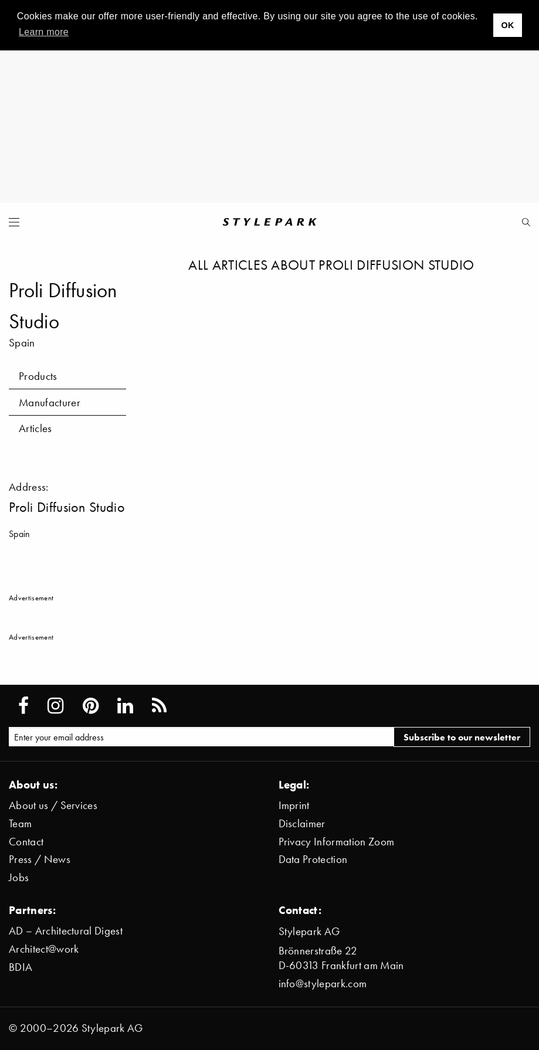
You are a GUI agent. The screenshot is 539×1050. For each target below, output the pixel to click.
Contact (26, 841)
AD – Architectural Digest (66, 930)
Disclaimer (302, 823)
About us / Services (53, 805)
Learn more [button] (44, 32)
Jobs (19, 877)
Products (38, 376)
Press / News (39, 859)
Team (20, 823)
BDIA (20, 967)
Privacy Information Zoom (337, 841)
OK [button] (507, 25)
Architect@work (44, 949)
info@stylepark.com (323, 983)
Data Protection (313, 859)
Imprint (294, 805)
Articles (35, 428)
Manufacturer (49, 402)
